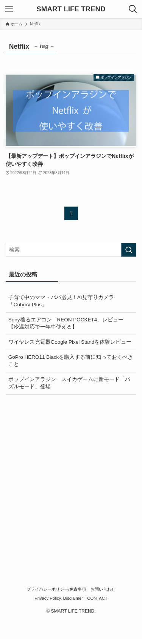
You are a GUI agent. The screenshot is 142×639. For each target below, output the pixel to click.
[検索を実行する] (128, 250)
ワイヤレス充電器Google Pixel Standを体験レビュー (70, 342)
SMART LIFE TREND (70, 9)
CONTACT (97, 598)
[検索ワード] (71, 250)
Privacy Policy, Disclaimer (58, 598)
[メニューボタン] (9, 9)
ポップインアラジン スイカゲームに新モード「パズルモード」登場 (69, 383)
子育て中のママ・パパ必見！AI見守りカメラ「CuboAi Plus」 (61, 301)
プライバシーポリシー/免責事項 (56, 589)
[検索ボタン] (133, 9)
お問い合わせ (103, 589)
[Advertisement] (71, 475)
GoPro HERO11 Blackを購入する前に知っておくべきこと (70, 360)
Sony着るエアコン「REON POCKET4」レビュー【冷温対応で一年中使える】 (66, 323)
